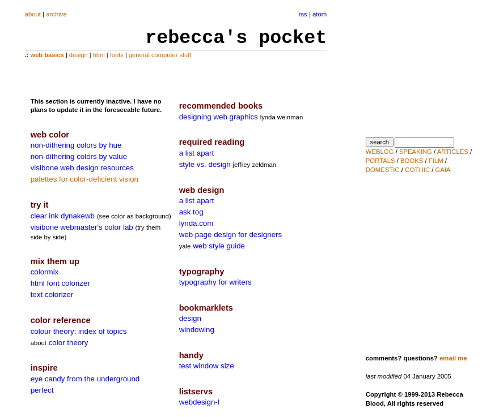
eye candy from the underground (85, 379)
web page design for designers (230, 234)
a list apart (196, 153)
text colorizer (52, 294)
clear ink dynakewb (63, 216)
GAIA (443, 169)
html (99, 54)
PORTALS (380, 160)
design (78, 54)
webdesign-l (199, 402)
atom (319, 14)
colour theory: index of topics (79, 331)
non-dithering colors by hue (76, 145)
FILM (436, 160)
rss (303, 14)
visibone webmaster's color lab (82, 227)
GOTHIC (417, 169)
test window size (206, 366)
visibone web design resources (82, 168)
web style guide (219, 246)
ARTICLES (452, 151)
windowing (196, 329)
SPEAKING (415, 151)
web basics (47, 54)
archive (56, 14)
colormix (45, 272)
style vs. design (205, 164)
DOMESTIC (383, 169)
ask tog (191, 212)
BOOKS (411, 160)
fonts (117, 54)
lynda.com (196, 223)
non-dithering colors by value (79, 156)
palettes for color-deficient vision (84, 179)
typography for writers (215, 282)
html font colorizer (60, 283)
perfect (42, 390)
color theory (68, 342)
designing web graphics (218, 117)
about (33, 14)
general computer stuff (160, 54)
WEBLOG (380, 151)
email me (453, 358)
